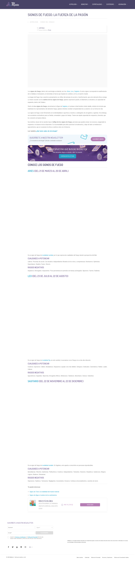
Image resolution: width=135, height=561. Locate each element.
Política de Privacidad (95, 557)
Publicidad (87, 557)
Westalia (41, 28)
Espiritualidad (97, 4)
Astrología (34, 22)
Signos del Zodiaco (47, 22)
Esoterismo (110, 4)
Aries (68, 91)
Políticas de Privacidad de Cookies (121, 557)
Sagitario (77, 91)
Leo (72, 91)
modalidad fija (46, 360)
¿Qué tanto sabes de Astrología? (46, 131)
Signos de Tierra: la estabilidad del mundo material (44, 492)
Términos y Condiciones (107, 557)
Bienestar (84, 4)
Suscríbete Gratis (98, 139)
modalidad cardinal (47, 255)
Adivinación (122, 4)
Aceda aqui (90, 504)
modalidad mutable (47, 465)
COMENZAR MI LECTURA (67, 156)
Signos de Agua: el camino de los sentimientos (43, 495)
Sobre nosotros (80, 557)
